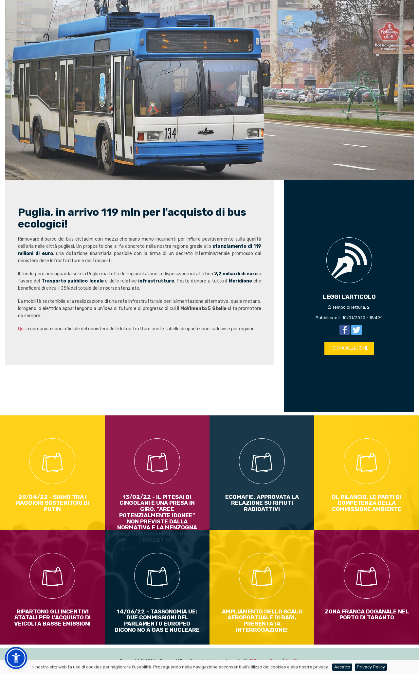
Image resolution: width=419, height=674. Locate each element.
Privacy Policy (371, 667)
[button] (16, 657)
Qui (21, 329)
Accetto (342, 667)
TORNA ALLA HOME (349, 348)
